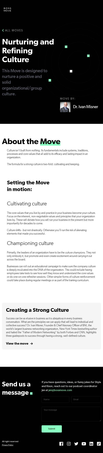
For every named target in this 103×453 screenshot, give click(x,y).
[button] (97, 8)
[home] (7, 9)
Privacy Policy (7, 445)
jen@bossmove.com (60, 390)
